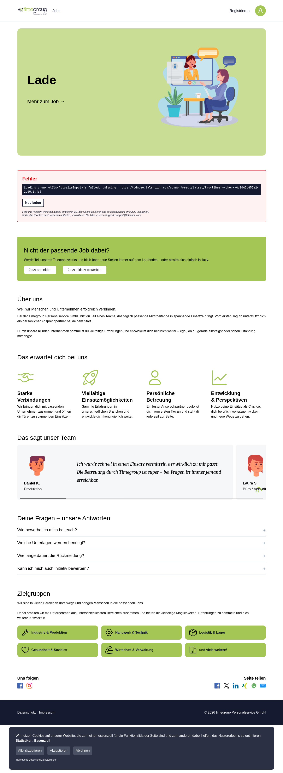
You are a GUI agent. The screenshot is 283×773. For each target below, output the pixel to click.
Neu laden (33, 202)
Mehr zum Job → (46, 101)
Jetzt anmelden (40, 270)
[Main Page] (32, 10)
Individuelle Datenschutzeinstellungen (36, 759)
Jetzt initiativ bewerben (84, 270)
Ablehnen (83, 750)
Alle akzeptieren (30, 750)
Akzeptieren (58, 750)
